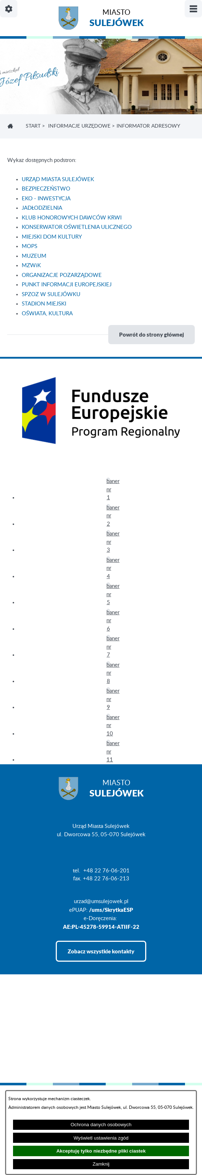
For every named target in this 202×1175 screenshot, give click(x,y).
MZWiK (31, 265)
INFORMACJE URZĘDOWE (79, 126)
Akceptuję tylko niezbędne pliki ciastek (101, 1151)
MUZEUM (34, 256)
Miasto (116, 19)
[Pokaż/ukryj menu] (193, 8)
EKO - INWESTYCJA (46, 198)
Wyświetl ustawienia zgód (101, 1138)
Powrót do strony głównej (151, 334)
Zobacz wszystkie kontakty (101, 951)
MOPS (29, 246)
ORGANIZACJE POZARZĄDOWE (62, 275)
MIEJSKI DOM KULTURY (52, 237)
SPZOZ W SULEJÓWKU (51, 294)
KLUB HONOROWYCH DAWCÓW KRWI (72, 218)
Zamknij (101, 1164)
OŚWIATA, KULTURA (47, 313)
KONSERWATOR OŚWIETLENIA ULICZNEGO (77, 227)
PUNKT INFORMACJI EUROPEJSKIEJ (66, 284)
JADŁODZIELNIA (42, 208)
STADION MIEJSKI (44, 304)
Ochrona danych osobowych (101, 1124)
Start (33, 126)
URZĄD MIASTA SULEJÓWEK (58, 179)
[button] (108, 479)
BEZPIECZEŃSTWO (46, 189)
